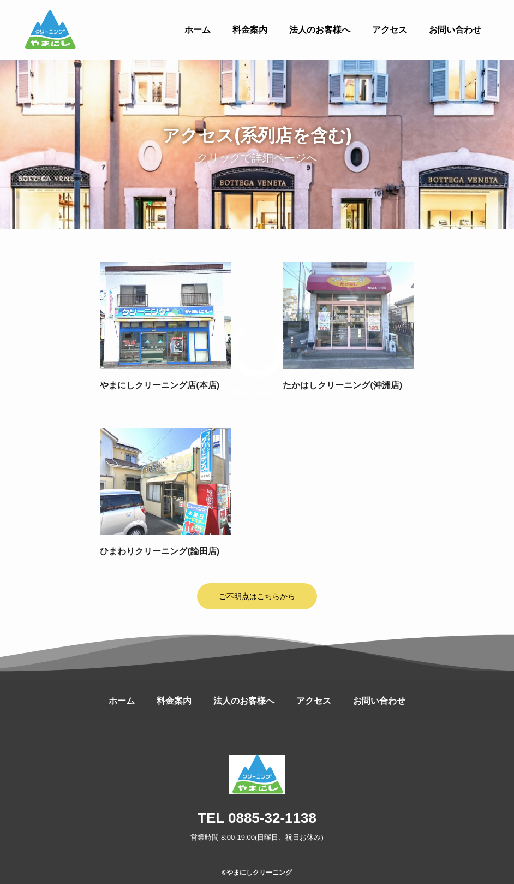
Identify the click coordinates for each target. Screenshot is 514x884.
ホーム (122, 701)
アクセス (313, 701)
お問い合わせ (379, 701)
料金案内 (174, 701)
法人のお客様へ (243, 701)
